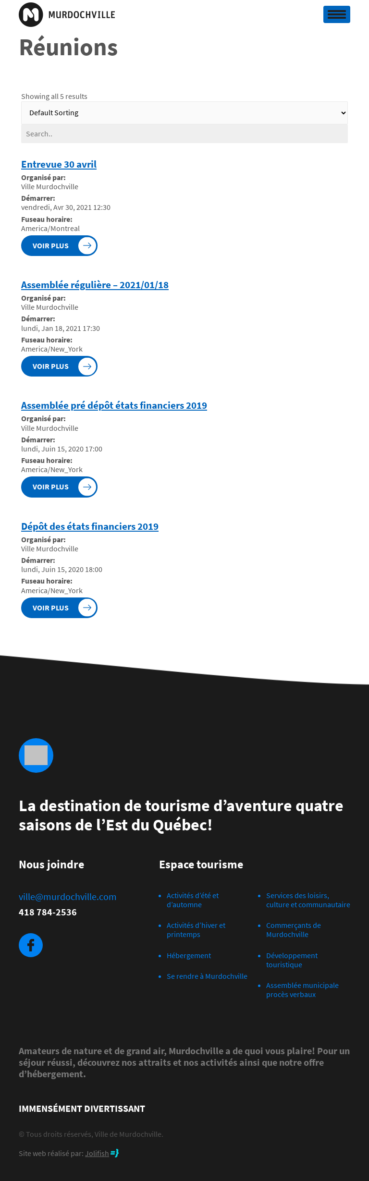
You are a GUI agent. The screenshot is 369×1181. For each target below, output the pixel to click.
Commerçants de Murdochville (293, 929)
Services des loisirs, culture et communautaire (308, 899)
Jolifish (97, 1153)
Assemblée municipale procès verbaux (302, 989)
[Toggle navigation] (336, 14)
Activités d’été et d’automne (193, 899)
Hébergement (189, 955)
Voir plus (51, 245)
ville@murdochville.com (68, 896)
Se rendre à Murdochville (207, 976)
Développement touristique (292, 959)
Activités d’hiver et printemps (196, 929)
